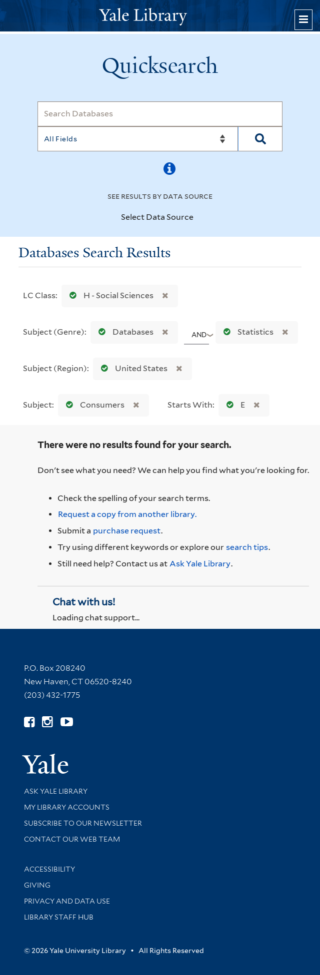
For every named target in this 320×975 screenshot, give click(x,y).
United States (132, 368)
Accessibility (49, 869)
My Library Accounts (67, 807)
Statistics (246, 332)
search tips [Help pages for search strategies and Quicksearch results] (247, 547)
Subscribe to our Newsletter (83, 823)
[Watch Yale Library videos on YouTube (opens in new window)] (66, 722)
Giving (37, 885)
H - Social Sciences (109, 295)
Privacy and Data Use (67, 901)
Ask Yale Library (200, 563)
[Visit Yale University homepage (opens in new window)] (45, 760)
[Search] (160, 113)
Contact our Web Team (72, 839)
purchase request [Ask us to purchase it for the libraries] (126, 530)
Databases (123, 332)
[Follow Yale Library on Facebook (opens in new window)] (29, 722)
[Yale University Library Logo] (160, 15)
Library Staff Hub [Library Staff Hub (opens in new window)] (59, 917)
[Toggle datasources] (200, 218)
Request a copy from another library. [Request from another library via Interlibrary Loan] (127, 514)
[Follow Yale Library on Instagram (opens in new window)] (47, 722)
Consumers (93, 405)
